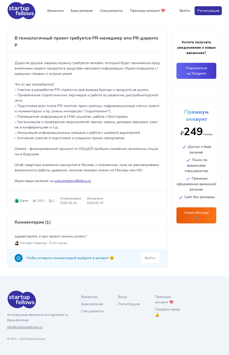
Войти (185, 10)
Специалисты (111, 10)
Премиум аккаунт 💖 (147, 10)
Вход (122, 296)
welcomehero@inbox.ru (72, 181)
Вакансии (55, 10)
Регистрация (208, 10)
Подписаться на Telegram (196, 71)
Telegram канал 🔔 (167, 312)
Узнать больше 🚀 (196, 215)
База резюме (82, 10)
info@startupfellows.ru (24, 327)
